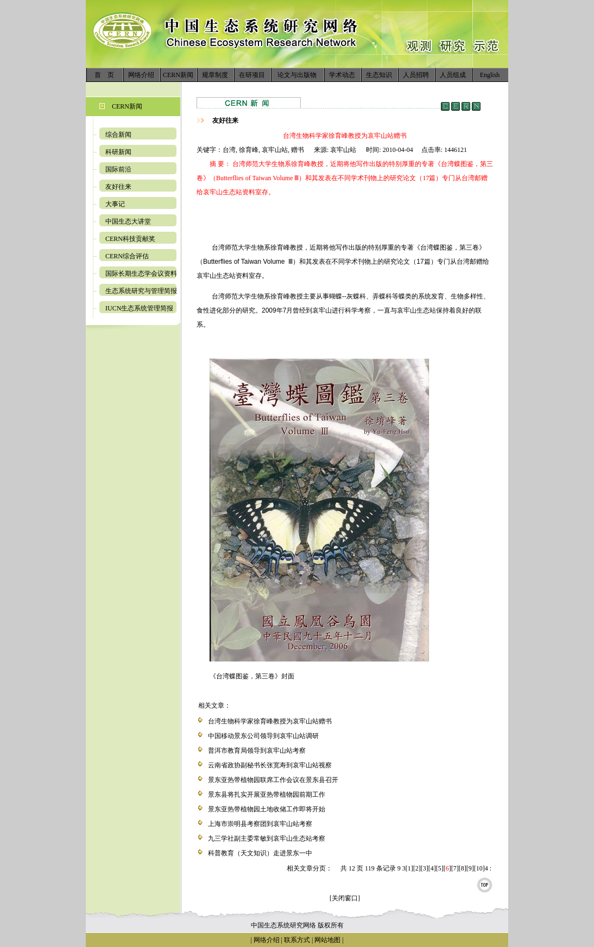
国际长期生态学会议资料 (141, 273)
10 (479, 868)
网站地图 (327, 940)
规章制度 (215, 75)
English (490, 75)
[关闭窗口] (345, 898)
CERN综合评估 (127, 256)
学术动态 (342, 75)
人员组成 (453, 75)
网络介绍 (141, 75)
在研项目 (252, 75)
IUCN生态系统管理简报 (139, 308)
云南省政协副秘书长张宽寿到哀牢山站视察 (270, 765)
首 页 (104, 75)
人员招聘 (416, 75)
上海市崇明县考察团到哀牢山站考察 (260, 824)
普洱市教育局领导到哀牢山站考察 (257, 750)
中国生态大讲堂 (128, 221)
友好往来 (118, 186)
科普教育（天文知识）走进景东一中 (260, 853)
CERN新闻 (178, 75)
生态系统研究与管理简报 (141, 291)
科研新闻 (118, 152)
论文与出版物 (297, 75)
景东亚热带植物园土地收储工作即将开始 (266, 809)
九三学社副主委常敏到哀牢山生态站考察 (266, 838)
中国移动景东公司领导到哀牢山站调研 (263, 736)
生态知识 (379, 75)
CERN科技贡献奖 (130, 239)
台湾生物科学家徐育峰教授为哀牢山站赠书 (270, 721)
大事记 (115, 204)
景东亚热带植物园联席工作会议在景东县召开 (273, 780)
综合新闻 (118, 134)
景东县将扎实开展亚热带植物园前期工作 (266, 794)
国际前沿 (118, 169)
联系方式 (296, 940)
